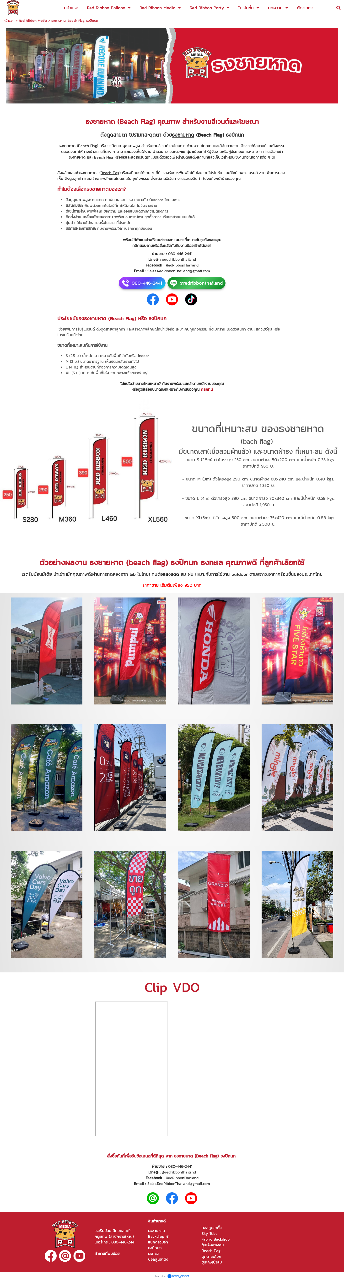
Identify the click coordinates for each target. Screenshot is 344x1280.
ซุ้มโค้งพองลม (213, 1245)
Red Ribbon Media (33, 20)
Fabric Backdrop (216, 1239)
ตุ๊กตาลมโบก (211, 1256)
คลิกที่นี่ (207, 389)
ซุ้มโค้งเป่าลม (212, 1262)
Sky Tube (210, 1233)
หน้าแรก (9, 20)
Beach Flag (211, 1250)
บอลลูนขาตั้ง (158, 1259)
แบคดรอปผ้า (158, 1242)
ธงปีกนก (155, 1248)
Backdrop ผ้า (159, 1236)
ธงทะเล (153, 1253)
